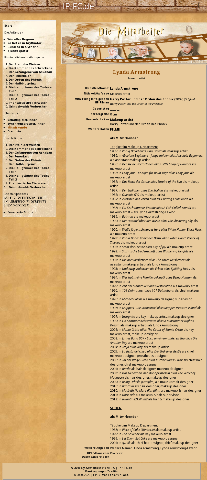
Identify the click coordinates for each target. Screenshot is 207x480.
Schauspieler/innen (22, 120)
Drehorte (14, 131)
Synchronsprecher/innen (26, 123)
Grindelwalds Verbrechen (28, 106)
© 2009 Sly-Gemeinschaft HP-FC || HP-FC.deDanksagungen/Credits (101, 469)
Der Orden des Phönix (25, 79)
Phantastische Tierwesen (28, 102)
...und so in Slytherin (23, 47)
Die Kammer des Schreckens (30, 68)
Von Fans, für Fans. (115, 475)
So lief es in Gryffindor (24, 43)
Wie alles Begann (20, 39)
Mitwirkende (17, 127)
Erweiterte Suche (20, 212)
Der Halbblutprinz (22, 83)
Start (8, 25)
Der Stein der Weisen (24, 64)
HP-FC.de (76, 5)
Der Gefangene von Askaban (30, 72)
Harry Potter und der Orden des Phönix (141, 99)
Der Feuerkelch (20, 76)
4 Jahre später (17, 50)
